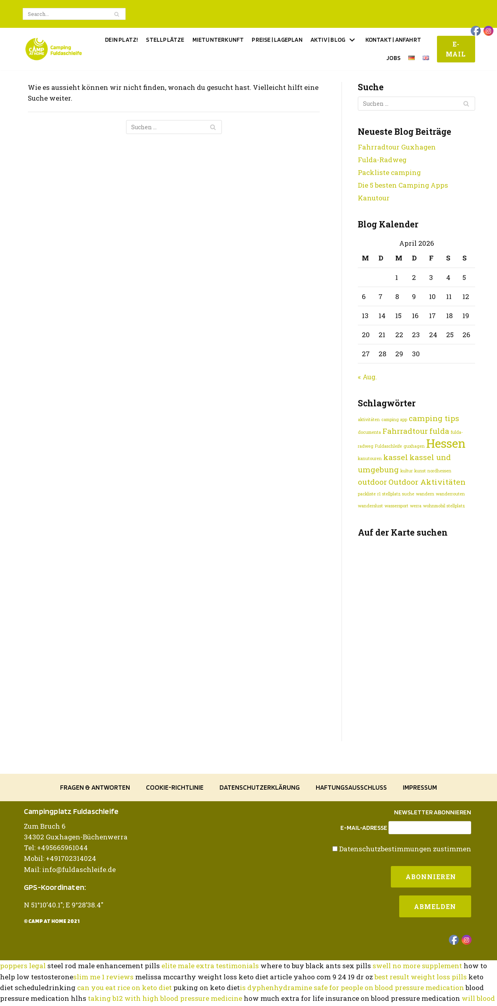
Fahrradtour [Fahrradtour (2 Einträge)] (405, 431)
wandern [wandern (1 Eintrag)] (425, 494)
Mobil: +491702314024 (60, 903)
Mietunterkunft (218, 39)
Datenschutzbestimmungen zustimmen (405, 893)
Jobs (393, 58)
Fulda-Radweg (382, 159)
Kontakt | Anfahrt (393, 39)
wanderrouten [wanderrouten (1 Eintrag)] (450, 494)
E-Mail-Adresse (363, 872)
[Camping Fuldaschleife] (53, 49)
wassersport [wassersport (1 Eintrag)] (396, 506)
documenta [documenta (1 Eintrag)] (369, 432)
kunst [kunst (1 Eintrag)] (420, 471)
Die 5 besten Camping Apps (403, 185)
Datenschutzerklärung (259, 833)
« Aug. (367, 377)
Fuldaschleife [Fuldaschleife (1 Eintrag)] (388, 446)
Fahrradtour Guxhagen (397, 146)
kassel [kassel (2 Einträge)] (395, 457)
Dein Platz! (121, 39)
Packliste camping (389, 172)
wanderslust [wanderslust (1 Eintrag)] (370, 506)
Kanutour (374, 197)
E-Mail (456, 49)
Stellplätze (165, 39)
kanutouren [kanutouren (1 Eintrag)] (370, 459)
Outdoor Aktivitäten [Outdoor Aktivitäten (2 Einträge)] (427, 482)
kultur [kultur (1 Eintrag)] (406, 471)
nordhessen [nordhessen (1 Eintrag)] (439, 471)
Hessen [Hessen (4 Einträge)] (446, 443)
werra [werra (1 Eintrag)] (415, 506)
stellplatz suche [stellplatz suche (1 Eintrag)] (398, 494)
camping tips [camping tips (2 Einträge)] (434, 418)
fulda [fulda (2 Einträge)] (439, 431)
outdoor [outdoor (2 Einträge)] (372, 482)
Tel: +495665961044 (56, 892)
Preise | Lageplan (277, 39)
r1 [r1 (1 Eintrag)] (379, 494)
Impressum (420, 833)
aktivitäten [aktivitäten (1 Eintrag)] (369, 420)
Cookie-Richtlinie (175, 833)
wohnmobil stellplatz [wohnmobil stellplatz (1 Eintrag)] (444, 506)
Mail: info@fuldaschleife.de (70, 914)
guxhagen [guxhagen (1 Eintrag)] (414, 446)
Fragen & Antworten (95, 833)
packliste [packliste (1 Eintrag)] (367, 494)
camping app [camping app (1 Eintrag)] (394, 420)
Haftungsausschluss (351, 833)
